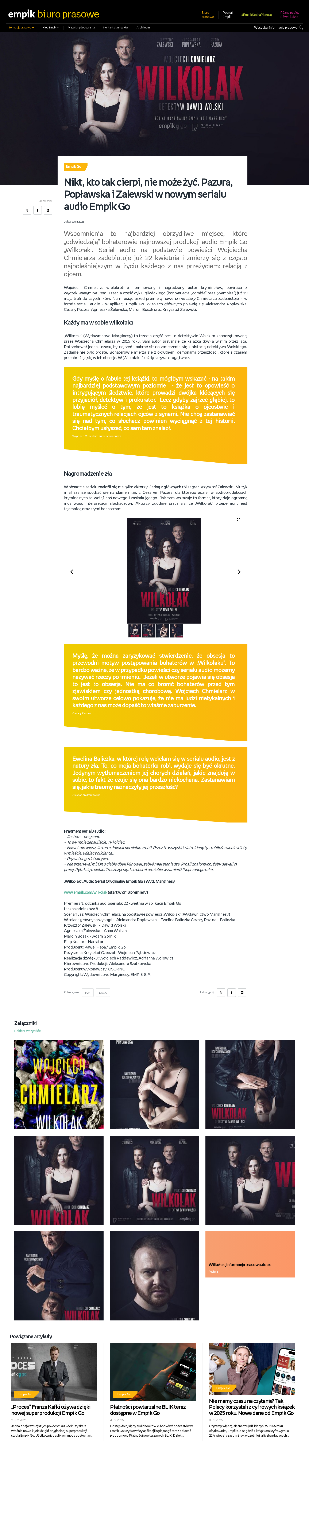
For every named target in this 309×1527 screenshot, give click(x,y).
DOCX (103, 992)
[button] (74, 571)
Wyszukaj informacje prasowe (276, 27)
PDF (87, 992)
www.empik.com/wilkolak (87, 893)
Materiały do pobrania (81, 27)
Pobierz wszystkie (27, 1031)
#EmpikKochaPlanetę (256, 14)
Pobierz (213, 1272)
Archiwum (143, 27)
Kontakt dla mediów (115, 27)
